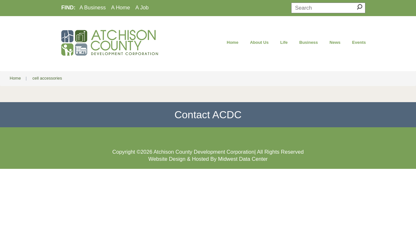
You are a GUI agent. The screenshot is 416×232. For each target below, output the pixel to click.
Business (308, 42)
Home (232, 42)
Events (359, 42)
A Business (92, 7)
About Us (259, 42)
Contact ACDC (208, 115)
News (335, 42)
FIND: (68, 7)
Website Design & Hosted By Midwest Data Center (208, 159)
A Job (142, 7)
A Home (120, 7)
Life (284, 42)
